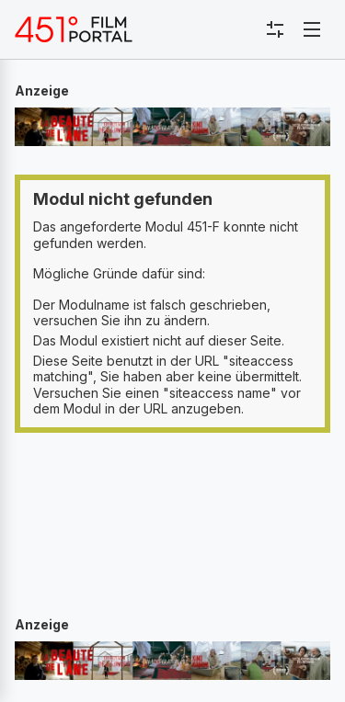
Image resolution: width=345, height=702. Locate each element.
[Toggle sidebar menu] (275, 29)
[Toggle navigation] (311, 29)
